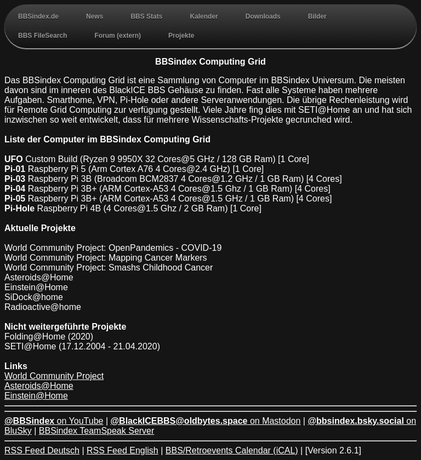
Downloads (263, 16)
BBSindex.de (38, 16)
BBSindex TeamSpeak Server (96, 430)
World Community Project (54, 376)
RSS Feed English (122, 450)
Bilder (317, 16)
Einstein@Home (36, 395)
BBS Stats (146, 16)
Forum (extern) (117, 35)
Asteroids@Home (38, 385)
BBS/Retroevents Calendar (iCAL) (232, 450)
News (94, 16)
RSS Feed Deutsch (41, 450)
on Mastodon (206, 421)
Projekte (181, 35)
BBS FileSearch (42, 35)
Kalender (204, 16)
